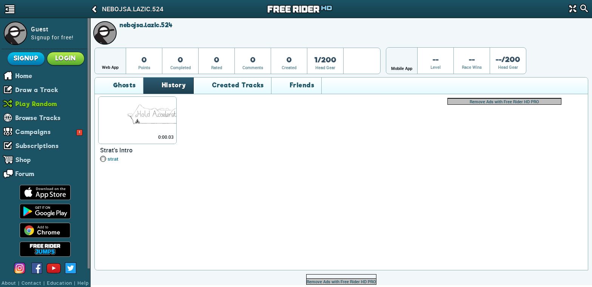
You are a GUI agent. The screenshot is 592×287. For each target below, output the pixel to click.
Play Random (36, 104)
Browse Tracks (38, 118)
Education (59, 282)
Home (23, 76)
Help (83, 282)
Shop (23, 160)
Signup (26, 58)
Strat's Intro (116, 150)
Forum (24, 174)
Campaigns (49, 132)
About (9, 282)
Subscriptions (37, 146)
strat (113, 159)
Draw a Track (37, 90)
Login (65, 58)
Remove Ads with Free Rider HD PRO (504, 101)
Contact (32, 282)
